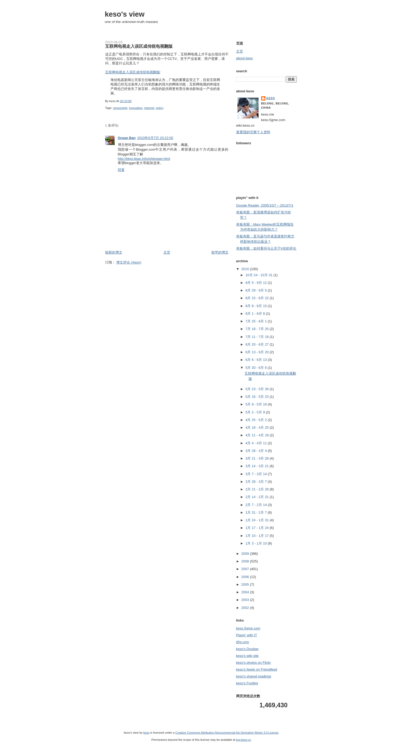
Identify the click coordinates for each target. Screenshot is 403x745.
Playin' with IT (246, 635)
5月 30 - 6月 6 (256, 368)
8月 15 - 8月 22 (257, 298)
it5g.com (242, 642)
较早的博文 (220, 252)
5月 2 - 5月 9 (255, 412)
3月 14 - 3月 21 (257, 466)
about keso (244, 58)
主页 (166, 252)
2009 (245, 554)
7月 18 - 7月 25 (257, 329)
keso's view (125, 14)
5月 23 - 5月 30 (257, 389)
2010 (245, 269)
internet (149, 107)
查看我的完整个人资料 (253, 132)
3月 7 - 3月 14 (256, 474)
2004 (245, 592)
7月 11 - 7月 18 (257, 337)
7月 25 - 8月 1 (256, 321)
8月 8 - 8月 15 (256, 306)
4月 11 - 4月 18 (257, 435)
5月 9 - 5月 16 (256, 404)
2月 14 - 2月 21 (257, 497)
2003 (245, 600)
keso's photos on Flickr (253, 663)
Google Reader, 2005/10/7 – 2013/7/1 (265, 205)
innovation (136, 107)
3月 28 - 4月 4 (256, 451)
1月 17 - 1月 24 (257, 528)
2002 (245, 608)
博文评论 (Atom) (128, 262)
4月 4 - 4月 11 (256, 443)
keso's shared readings (253, 676)
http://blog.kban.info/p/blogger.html (144, 159)
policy (159, 107)
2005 (245, 584)
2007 (245, 569)
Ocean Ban (127, 138)
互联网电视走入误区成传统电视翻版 (139, 46)
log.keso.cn (243, 739)
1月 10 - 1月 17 (257, 536)
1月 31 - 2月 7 (256, 512)
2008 (245, 561)
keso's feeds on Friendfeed (256, 669)
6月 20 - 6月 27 (257, 344)
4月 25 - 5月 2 (256, 420)
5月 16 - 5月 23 (257, 397)
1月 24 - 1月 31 (257, 520)
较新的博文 (113, 252)
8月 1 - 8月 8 (255, 314)
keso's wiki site (247, 656)
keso (270, 98)
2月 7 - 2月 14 (256, 505)
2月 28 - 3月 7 (256, 482)
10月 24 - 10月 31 (259, 275)
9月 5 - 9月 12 (256, 283)
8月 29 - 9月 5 (256, 290)
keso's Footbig (247, 683)
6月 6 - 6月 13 (256, 360)
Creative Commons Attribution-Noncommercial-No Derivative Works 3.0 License (226, 732)
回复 (121, 170)
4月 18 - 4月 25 (257, 427)
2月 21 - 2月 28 (257, 489)
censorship (120, 107)
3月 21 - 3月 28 (257, 458)
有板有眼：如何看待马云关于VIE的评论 (266, 248)
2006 (245, 577)
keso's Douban (247, 649)
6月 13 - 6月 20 (257, 352)
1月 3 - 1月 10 (256, 543)
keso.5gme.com (248, 628)
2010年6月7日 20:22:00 (155, 138)
